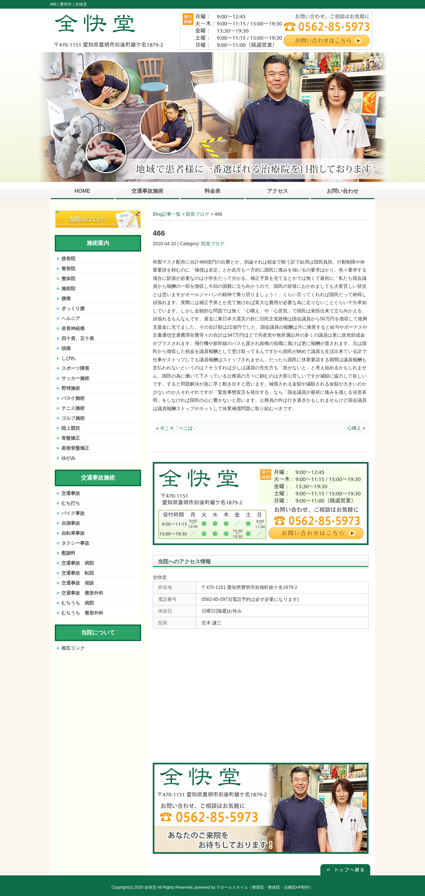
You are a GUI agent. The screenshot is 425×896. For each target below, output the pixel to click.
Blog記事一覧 (167, 214)
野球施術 (70, 388)
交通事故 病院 (77, 563)
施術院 (68, 288)
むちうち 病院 (77, 603)
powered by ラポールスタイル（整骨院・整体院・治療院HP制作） (254, 887)
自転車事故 (73, 533)
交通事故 (70, 493)
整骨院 (68, 268)
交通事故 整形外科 (82, 593)
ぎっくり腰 (73, 308)
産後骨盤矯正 (75, 448)
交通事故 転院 (77, 573)
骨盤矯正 (70, 438)
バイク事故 (73, 513)
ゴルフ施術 (73, 418)
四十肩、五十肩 (77, 338)
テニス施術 (73, 408)
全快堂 (150, 887)
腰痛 (66, 298)
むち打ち (70, 503)
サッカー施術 (75, 378)
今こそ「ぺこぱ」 (178, 428)
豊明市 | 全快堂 (73, 4)
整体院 (68, 278)
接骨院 (68, 258)
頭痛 (66, 348)
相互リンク (73, 648)
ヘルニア (70, 318)
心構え (354, 428)
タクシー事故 (75, 543)
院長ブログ (197, 214)
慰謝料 (68, 553)
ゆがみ (68, 458)
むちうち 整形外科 (82, 613)
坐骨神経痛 (73, 328)
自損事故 (70, 523)
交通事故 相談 (77, 583)
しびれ (68, 358)
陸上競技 (70, 428)
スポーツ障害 (75, 368)
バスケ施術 (73, 398)
